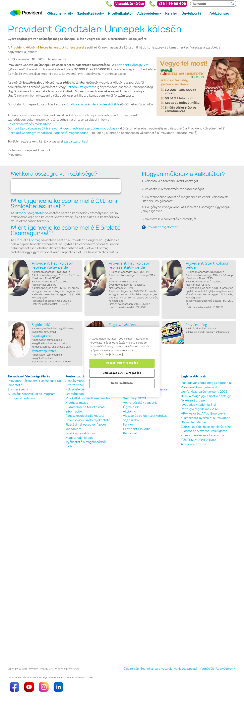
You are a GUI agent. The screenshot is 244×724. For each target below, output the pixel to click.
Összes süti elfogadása (122, 363)
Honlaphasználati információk (194, 668)
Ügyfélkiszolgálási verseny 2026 (204, 391)
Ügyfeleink (131, 407)
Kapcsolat (130, 433)
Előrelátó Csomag (28, 240)
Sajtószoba (131, 420)
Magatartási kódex (79, 437)
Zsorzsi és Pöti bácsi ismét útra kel (206, 426)
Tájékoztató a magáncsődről (85, 442)
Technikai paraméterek (156, 668)
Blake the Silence (193, 422)
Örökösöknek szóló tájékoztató (87, 420)
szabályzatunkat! (76, 141)
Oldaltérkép (131, 668)
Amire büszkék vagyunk (140, 402)
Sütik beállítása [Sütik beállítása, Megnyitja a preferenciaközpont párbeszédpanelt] (122, 383)
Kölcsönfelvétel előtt (80, 389)
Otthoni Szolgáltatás (81, 87)
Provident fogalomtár (162, 227)
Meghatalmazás (76, 402)
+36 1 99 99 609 (172, 3)
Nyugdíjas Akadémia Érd (198, 404)
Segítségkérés (42, 336)
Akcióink (129, 411)
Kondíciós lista (76, 104)
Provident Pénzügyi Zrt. (132, 65)
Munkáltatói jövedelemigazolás (87, 398)
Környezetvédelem (21, 398)
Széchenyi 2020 (134, 398)
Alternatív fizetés (193, 444)
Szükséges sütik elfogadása (122, 373)
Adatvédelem (225, 668)
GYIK (68, 446)
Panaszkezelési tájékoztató (85, 415)
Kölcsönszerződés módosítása (29, 124)
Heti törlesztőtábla (105, 104)
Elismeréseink (18, 389)
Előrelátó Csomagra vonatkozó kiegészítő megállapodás (48, 132)
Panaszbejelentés (44, 351)
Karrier (128, 424)
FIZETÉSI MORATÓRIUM (198, 439)
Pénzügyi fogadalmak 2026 (200, 409)
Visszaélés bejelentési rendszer (146, 415)
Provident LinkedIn (136, 429)
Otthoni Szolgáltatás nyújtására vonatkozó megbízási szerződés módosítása (62, 128)
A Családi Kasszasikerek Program (31, 393)
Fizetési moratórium (80, 433)
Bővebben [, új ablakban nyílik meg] (116, 354)
